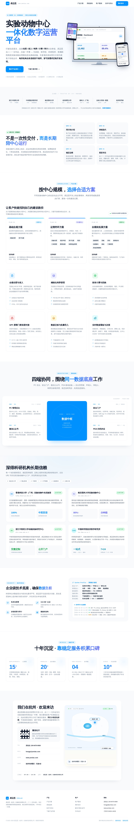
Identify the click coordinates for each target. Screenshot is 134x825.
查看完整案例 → (107, 107)
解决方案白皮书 (80, 807)
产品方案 (80, 3)
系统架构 (90, 3)
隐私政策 (125, 820)
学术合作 (78, 811)
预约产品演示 (14, 69)
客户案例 (99, 3)
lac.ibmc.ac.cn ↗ (84, 532)
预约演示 (122, 3)
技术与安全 (109, 3)
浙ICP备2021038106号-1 (106, 820)
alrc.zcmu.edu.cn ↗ (22, 532)
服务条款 (118, 820)
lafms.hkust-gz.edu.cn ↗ (24, 495)
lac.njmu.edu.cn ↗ (84, 495)
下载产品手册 (51, 811)
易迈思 (17, 3)
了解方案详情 (33, 69)
